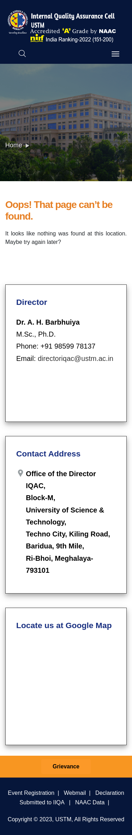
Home (13, 145)
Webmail (75, 793)
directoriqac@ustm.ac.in (75, 358)
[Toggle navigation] (115, 54)
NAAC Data (90, 802)
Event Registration (31, 793)
